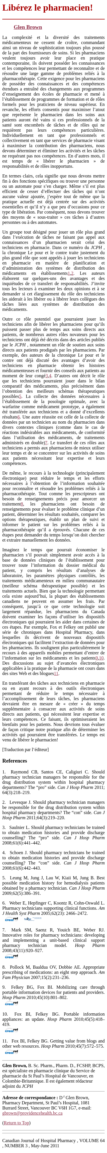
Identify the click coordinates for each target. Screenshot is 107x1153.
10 (101, 658)
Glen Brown (28, 27)
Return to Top (16, 1122)
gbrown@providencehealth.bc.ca (32, 1113)
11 (56, 673)
